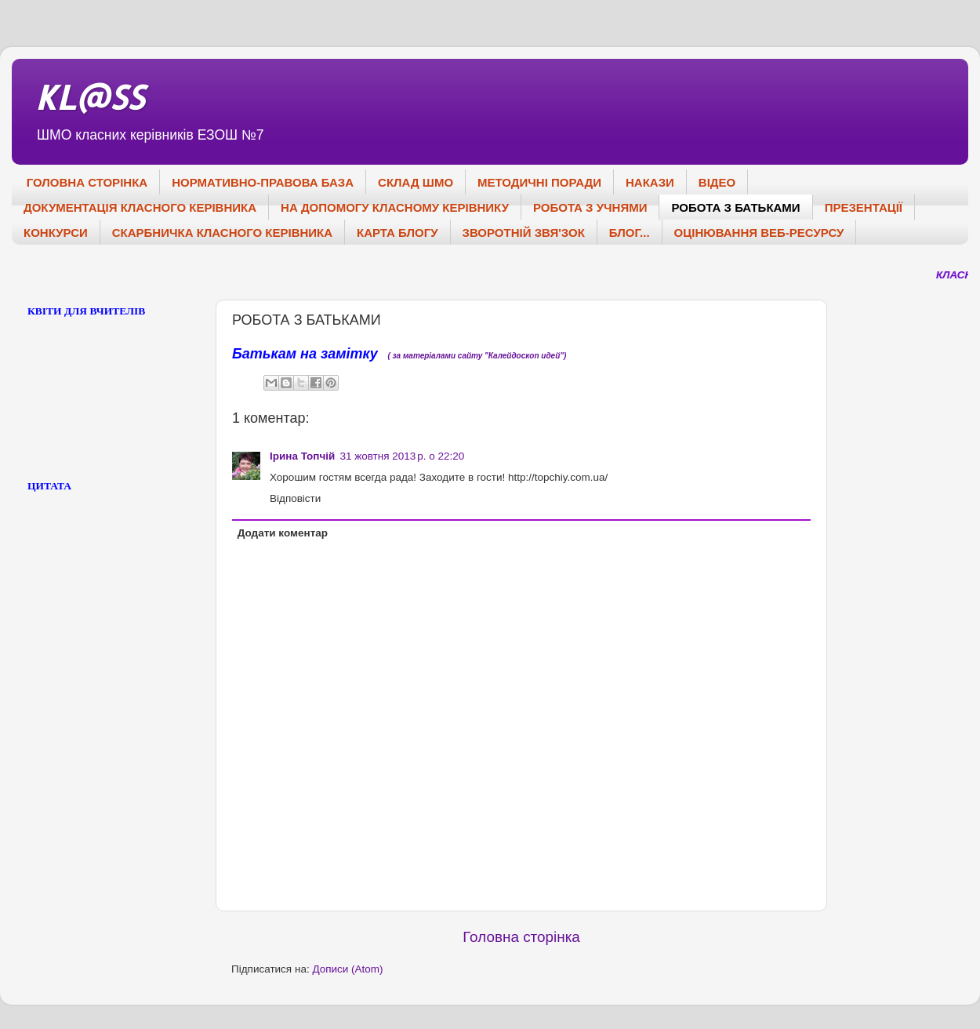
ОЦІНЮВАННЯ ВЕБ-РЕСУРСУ (759, 232)
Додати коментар (283, 533)
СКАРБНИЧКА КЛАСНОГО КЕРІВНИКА (222, 232)
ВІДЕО (717, 182)
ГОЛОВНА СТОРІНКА (87, 182)
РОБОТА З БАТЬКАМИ (735, 207)
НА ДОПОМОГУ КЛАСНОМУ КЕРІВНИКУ (395, 207)
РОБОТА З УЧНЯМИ (590, 207)
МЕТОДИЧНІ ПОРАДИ (539, 182)
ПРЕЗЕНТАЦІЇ (863, 207)
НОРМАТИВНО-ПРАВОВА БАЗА (263, 182)
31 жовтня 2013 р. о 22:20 (401, 456)
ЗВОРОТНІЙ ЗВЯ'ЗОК (524, 232)
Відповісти (295, 498)
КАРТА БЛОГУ (397, 232)
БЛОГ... (629, 232)
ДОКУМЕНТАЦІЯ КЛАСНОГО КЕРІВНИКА (140, 207)
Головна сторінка (521, 937)
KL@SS (89, 97)
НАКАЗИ (650, 182)
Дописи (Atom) (347, 969)
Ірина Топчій (302, 456)
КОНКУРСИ (56, 232)
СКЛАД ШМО (415, 182)
